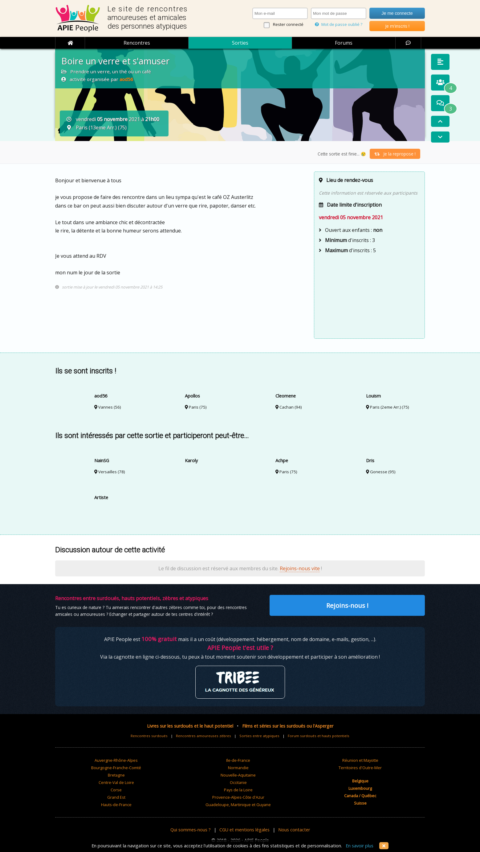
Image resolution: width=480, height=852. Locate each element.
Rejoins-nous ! (347, 605)
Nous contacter (294, 830)
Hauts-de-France (116, 804)
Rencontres (137, 42)
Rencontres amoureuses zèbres (203, 735)
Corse (116, 790)
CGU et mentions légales (244, 830)
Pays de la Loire (238, 790)
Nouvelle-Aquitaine (238, 775)
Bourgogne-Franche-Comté (116, 767)
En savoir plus (359, 846)
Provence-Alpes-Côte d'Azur (238, 797)
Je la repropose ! (395, 154)
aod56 (126, 79)
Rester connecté (288, 24)
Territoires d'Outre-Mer (360, 767)
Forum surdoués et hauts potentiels (318, 735)
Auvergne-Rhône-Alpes (116, 760)
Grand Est (116, 797)
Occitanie (238, 782)
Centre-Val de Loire (116, 782)
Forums (343, 42)
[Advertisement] (369, 295)
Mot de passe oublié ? (338, 24)
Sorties (240, 42)
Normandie (238, 767)
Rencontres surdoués (149, 735)
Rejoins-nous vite (300, 568)
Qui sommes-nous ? (190, 830)
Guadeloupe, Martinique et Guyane (238, 804)
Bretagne (116, 775)
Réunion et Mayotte (360, 760)
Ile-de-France (238, 760)
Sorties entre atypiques (259, 735)
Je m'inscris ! (397, 26)
